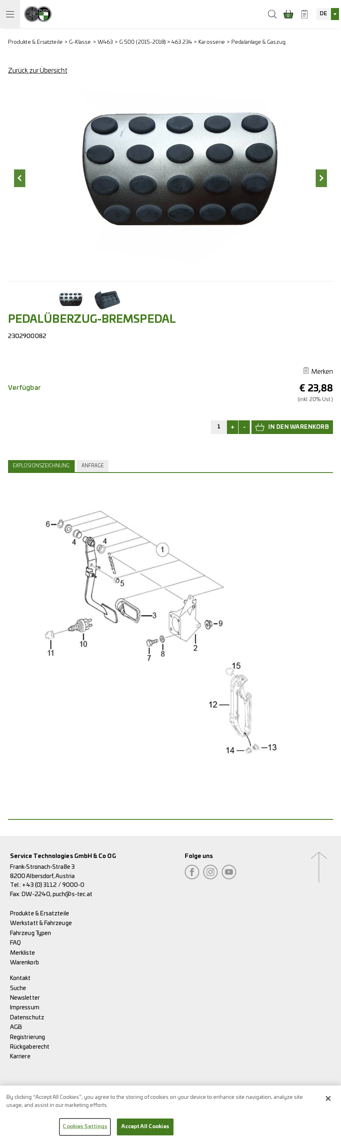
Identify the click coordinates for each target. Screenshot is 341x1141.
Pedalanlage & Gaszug (258, 42)
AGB (16, 1027)
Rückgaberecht (29, 1047)
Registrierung (27, 1037)
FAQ (15, 943)
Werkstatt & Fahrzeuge (41, 923)
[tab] (42, 466)
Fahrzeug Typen (30, 933)
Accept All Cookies (145, 1129)
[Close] (328, 1101)
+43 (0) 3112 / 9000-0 (53, 885)
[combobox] (327, 14)
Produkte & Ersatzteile (35, 42)
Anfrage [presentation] (93, 466)
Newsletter (25, 998)
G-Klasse (80, 42)
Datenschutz (27, 1018)
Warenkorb (24, 963)
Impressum (24, 1007)
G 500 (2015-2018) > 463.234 (155, 42)
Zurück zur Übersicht (37, 70)
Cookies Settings (85, 1129)
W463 (105, 42)
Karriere (20, 1056)
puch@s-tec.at (72, 894)
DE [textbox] (323, 13)
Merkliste (22, 953)
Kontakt (20, 978)
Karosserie (211, 42)
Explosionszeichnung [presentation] (41, 466)
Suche (18, 988)
